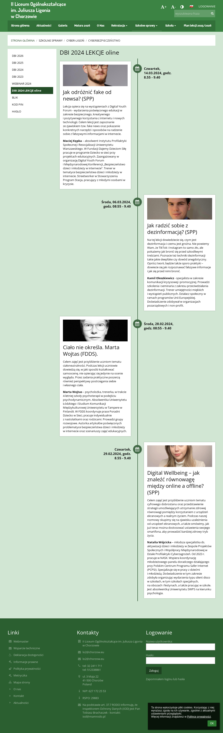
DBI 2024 (17, 70)
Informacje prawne (26, 662)
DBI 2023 (17, 77)
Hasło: (150, 655)
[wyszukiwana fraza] (194, 13)
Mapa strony (22, 682)
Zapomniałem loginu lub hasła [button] (165, 679)
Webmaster (21, 641)
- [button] (173, 6)
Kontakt (19, 696)
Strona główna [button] (20, 25)
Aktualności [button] (43, 25)
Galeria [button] (62, 25)
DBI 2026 (17, 56)
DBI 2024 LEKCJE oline (26, 90)
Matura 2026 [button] (82, 25)
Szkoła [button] (171, 25)
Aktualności (21, 703)
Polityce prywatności (199, 716)
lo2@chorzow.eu (93, 652)
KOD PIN (17, 104)
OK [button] (212, 723)
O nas (17, 689)
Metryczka (20, 675)
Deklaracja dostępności (28, 655)
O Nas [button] (100, 25)
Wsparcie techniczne (27, 648)
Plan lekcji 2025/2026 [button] (197, 25)
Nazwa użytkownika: (159, 641)
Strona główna (23, 40)
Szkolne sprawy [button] (146, 25)
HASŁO (16, 111)
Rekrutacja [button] (119, 25)
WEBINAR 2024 (21, 84)
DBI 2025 (17, 63)
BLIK (15, 97)
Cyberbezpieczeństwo (104, 40)
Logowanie (207, 6)
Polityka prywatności (27, 669)
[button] (191, 6)
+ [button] (164, 6)
